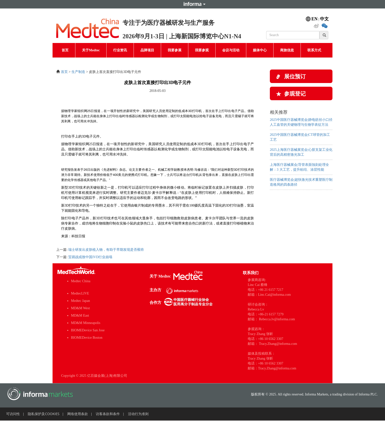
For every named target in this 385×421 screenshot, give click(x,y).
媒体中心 (260, 50)
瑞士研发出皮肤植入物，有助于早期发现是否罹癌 (106, 250)
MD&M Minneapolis (85, 323)
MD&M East (80, 315)
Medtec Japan (80, 301)
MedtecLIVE (80, 293)
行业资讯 (120, 50)
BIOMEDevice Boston (86, 337)
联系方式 (314, 50)
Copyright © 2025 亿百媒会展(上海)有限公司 (94, 376)
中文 (324, 18)
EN (314, 18)
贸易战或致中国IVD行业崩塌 (90, 257)
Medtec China (80, 281)
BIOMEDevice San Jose (88, 330)
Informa (192, 4)
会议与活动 (230, 50)
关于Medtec (91, 50)
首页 (65, 50)
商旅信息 (287, 50)
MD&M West (80, 308)
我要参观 (202, 50)
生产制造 (78, 72)
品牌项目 (147, 50)
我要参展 (174, 50)
